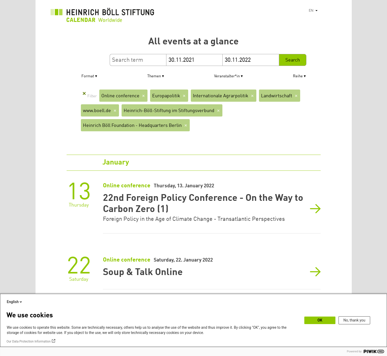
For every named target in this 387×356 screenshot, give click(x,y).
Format (87, 76)
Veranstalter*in (227, 76)
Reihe (298, 76)
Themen (154, 76)
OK (320, 320)
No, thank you (354, 320)
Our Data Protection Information (28, 341)
